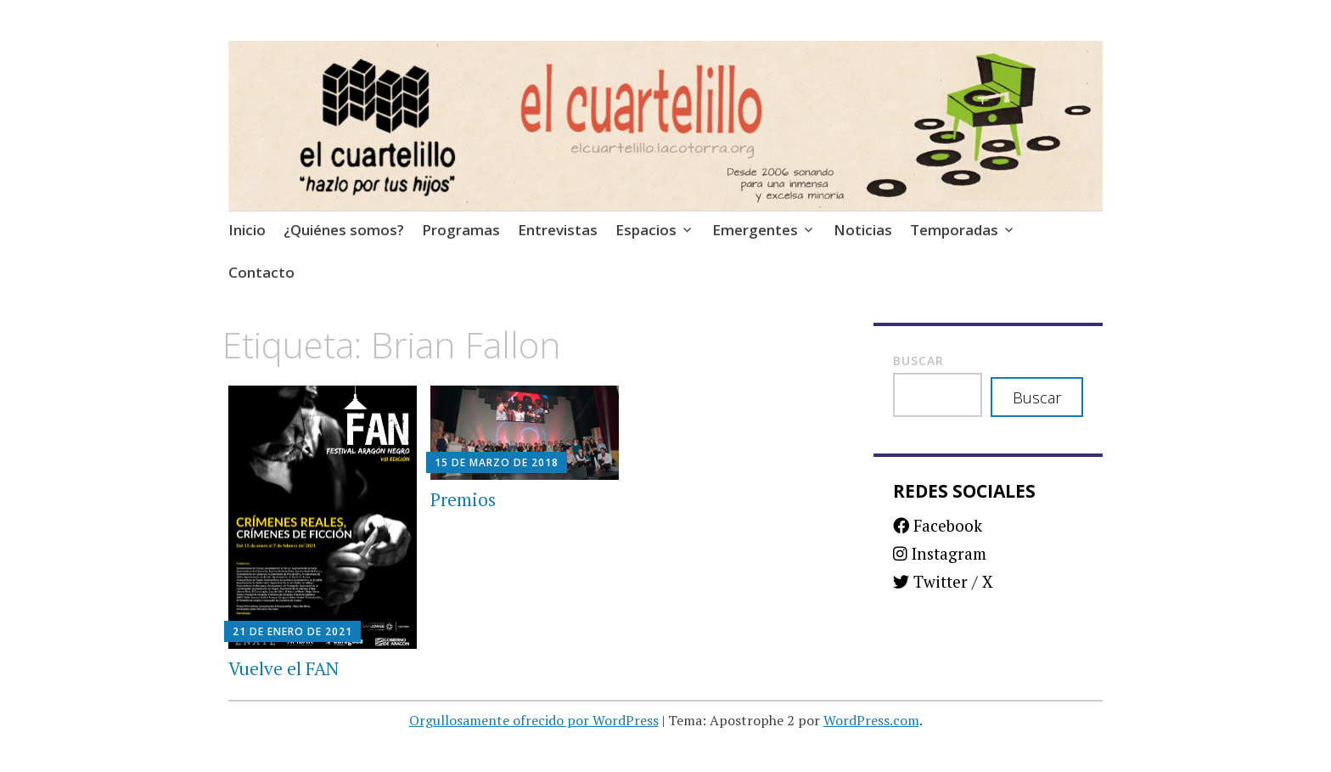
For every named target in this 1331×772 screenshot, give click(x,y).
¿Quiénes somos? (344, 229)
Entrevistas (558, 229)
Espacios (646, 229)
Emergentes (755, 229)
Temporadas (954, 229)
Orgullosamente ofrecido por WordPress (534, 720)
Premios (463, 499)
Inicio (247, 229)
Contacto (261, 272)
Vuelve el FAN (283, 668)
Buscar (918, 360)
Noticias (863, 229)
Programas (461, 229)
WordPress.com (871, 720)
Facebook (937, 525)
